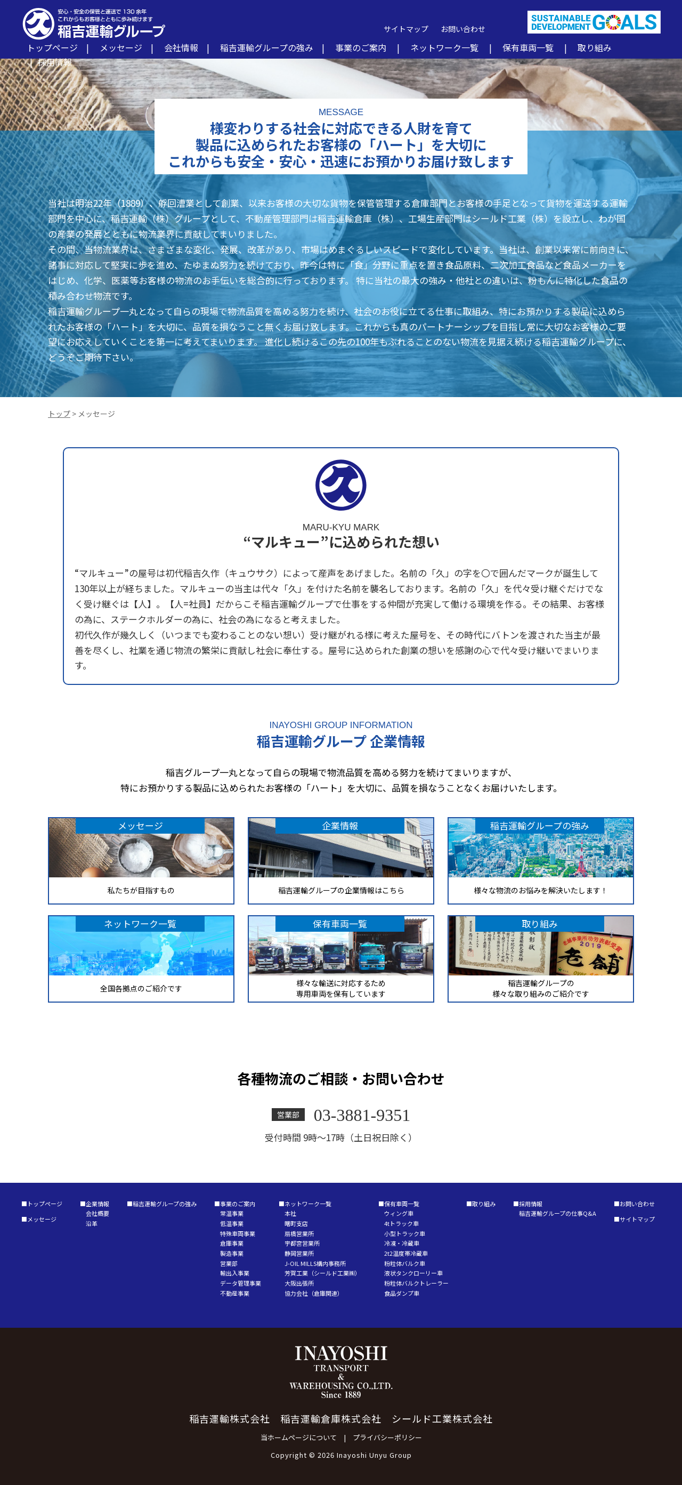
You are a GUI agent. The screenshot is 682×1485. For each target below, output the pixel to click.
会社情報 (181, 47)
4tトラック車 (401, 1223)
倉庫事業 (231, 1243)
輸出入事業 (234, 1273)
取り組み (595, 47)
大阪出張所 (299, 1283)
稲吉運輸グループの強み (266, 47)
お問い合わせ (463, 28)
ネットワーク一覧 (444, 47)
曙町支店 (296, 1223)
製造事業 (231, 1253)
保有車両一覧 (528, 47)
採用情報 (55, 61)
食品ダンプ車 (401, 1293)
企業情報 (97, 1203)
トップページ (52, 47)
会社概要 (97, 1213)
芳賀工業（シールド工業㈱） (323, 1273)
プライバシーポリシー (387, 1437)
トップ (59, 413)
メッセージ (121, 47)
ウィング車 (398, 1213)
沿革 (92, 1223)
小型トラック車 (404, 1233)
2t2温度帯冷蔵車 (406, 1253)
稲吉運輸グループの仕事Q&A (557, 1213)
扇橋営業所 (299, 1233)
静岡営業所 (299, 1253)
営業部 (229, 1263)
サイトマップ (406, 28)
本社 (290, 1213)
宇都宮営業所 (302, 1243)
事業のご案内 (360, 47)
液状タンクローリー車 (413, 1273)
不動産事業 (234, 1293)
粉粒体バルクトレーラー (416, 1283)
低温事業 (231, 1223)
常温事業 (231, 1213)
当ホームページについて (299, 1437)
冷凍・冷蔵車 (401, 1243)
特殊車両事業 (237, 1233)
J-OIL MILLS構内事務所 (315, 1263)
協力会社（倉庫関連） (314, 1293)
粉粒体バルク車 (404, 1263)
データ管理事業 (240, 1283)
